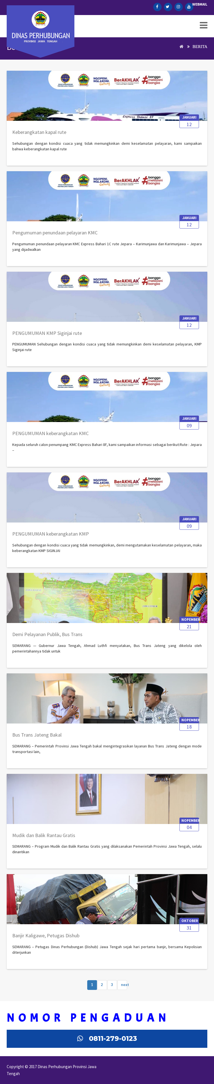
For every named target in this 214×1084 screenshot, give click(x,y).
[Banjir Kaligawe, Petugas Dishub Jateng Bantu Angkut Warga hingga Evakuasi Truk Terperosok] (45, 938)
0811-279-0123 (113, 1038)
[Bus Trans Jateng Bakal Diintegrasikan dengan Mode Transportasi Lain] (37, 737)
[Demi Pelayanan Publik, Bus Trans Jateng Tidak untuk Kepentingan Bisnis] (47, 637)
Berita (200, 46)
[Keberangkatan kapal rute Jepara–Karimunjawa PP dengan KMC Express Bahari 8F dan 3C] (39, 135)
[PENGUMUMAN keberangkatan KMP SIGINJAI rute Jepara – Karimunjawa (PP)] (50, 536)
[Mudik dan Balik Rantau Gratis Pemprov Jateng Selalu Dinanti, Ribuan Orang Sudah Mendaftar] (43, 838)
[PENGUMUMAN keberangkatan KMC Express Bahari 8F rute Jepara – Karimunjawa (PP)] (50, 436)
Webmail (199, 4)
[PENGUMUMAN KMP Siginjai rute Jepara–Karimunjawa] (47, 336)
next (124, 984)
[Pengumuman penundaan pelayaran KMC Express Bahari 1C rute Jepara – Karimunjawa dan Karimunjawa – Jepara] (55, 235)
